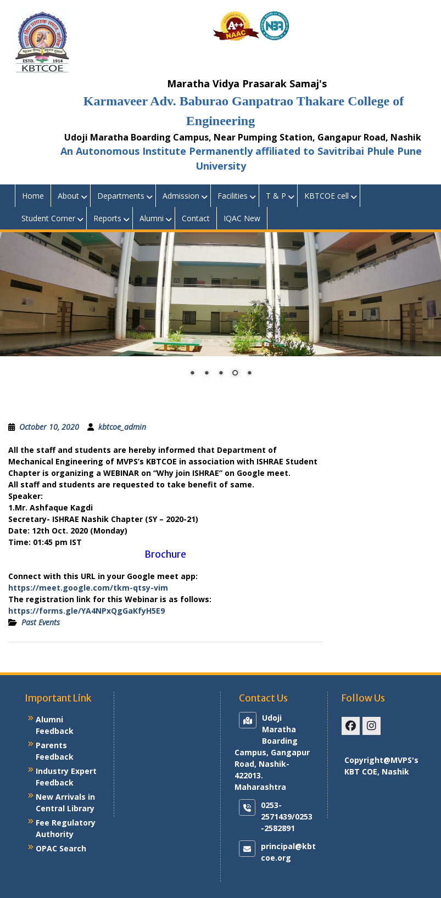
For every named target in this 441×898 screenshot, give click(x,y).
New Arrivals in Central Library (65, 802)
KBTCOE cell (326, 195)
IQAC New (242, 218)
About (68, 195)
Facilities (232, 195)
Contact (196, 218)
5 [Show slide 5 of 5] (249, 374)
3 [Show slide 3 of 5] (221, 374)
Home (33, 195)
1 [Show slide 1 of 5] (192, 374)
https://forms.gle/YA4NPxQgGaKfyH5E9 (86, 610)
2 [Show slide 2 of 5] (206, 374)
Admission (181, 195)
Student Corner (48, 218)
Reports (107, 218)
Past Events (40, 622)
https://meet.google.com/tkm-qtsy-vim (88, 587)
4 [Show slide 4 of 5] (235, 374)
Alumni (151, 218)
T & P (276, 195)
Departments (120, 195)
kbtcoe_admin (122, 427)
